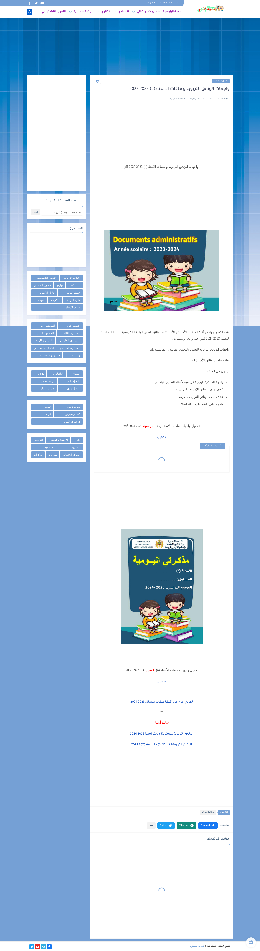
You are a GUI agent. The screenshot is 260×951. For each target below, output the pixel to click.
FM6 (77, 439)
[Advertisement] (130, 47)
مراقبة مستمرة (83, 11)
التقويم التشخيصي (54, 11)
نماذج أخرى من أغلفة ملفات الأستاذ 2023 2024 (161, 702)
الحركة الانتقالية (71, 454)
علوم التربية (73, 300)
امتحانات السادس (44, 347)
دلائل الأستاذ (47, 292)
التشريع (76, 447)
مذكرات (55, 300)
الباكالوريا (58, 373)
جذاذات (76, 355)
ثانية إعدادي (73, 388)
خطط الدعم (73, 292)
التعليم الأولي (72, 325)
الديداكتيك (74, 285)
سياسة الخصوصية (169, 3)
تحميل (161, 437)
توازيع (60, 285)
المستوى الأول (46, 325)
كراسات (46, 414)
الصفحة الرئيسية (174, 11)
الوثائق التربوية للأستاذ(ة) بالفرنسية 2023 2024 (161, 734)
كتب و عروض (72, 414)
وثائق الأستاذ (220, 81)
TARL (40, 373)
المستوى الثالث (71, 333)
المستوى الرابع (44, 340)
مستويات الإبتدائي (148, 11)
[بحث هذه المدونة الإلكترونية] (62, 212)
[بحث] (29, 12)
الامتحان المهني (59, 439)
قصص (47, 406)
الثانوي (105, 11)
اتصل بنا (150, 3)
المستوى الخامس (70, 340)
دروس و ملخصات (50, 355)
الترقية (39, 439)
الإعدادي (123, 11)
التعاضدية (50, 447)
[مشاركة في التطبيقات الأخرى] (151, 825)
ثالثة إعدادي (73, 381)
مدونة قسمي (197, 946)
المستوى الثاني (45, 333)
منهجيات (40, 300)
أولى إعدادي (47, 381)
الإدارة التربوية (72, 277)
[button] (208, 825)
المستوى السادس (70, 347)
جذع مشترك (47, 388)
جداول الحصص (42, 285)
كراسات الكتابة (71, 421)
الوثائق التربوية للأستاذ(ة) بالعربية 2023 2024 (161, 744)
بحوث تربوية (73, 406)
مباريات (52, 454)
